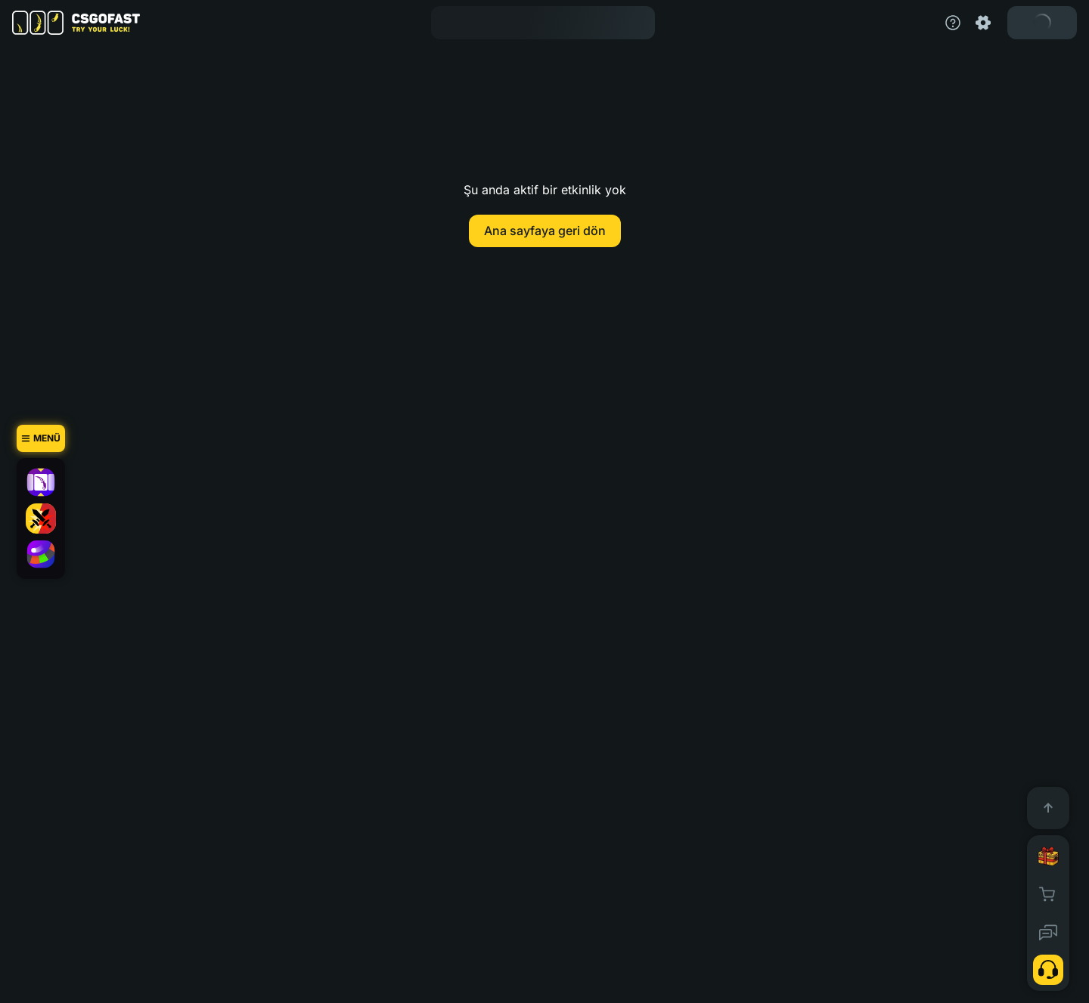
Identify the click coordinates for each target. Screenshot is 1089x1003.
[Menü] (41, 438)
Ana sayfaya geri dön (545, 230)
